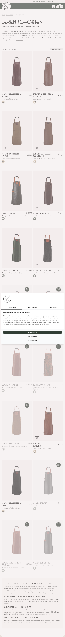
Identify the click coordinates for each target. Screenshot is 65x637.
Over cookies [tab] (32, 307)
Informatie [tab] (53, 307)
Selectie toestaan (32, 336)
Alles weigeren (32, 340)
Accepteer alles (32, 332)
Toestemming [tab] (11, 307)
